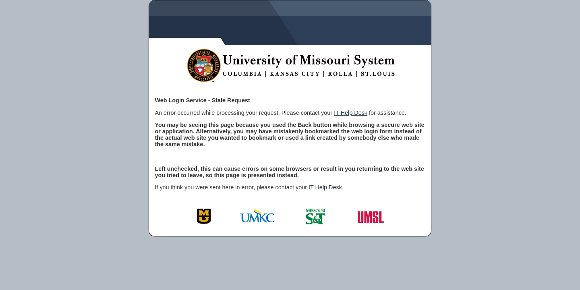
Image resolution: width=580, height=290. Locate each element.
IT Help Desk (350, 113)
